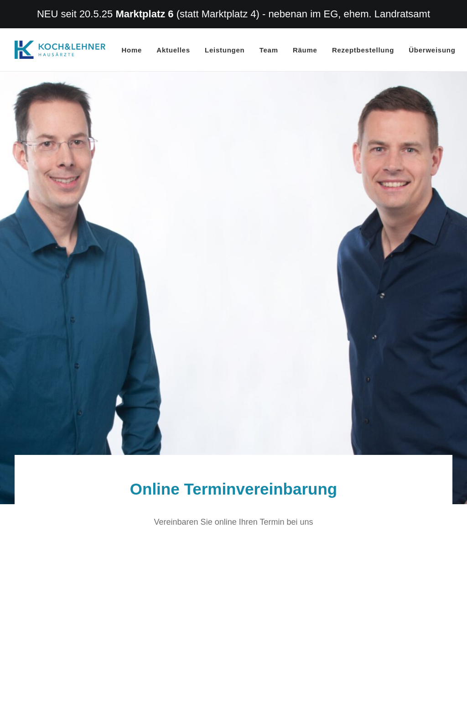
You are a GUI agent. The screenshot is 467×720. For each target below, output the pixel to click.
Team (268, 50)
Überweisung (432, 50)
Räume (305, 50)
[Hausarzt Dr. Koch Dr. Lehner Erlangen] (60, 50)
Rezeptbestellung (363, 50)
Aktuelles (173, 50)
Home (132, 50)
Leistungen (225, 50)
